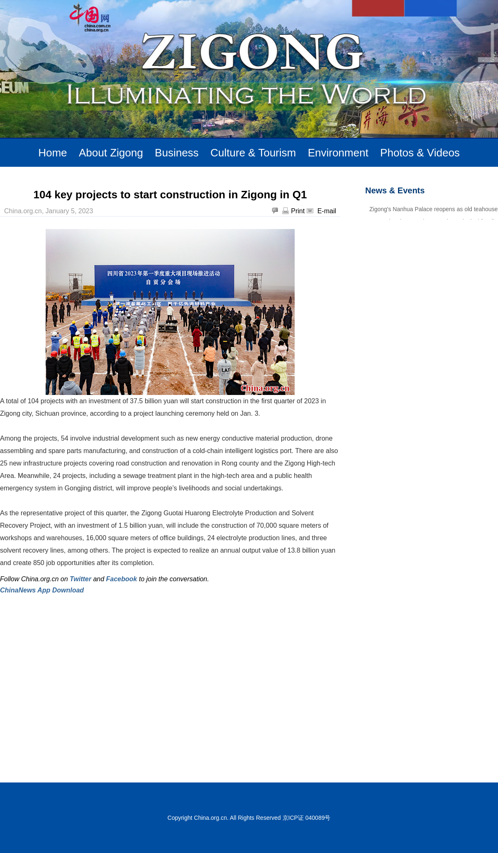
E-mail (326, 210)
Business (177, 152)
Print (298, 210)
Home (52, 152)
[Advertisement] (78, 682)
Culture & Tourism (253, 152)
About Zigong (111, 152)
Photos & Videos (420, 152)
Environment (338, 152)
